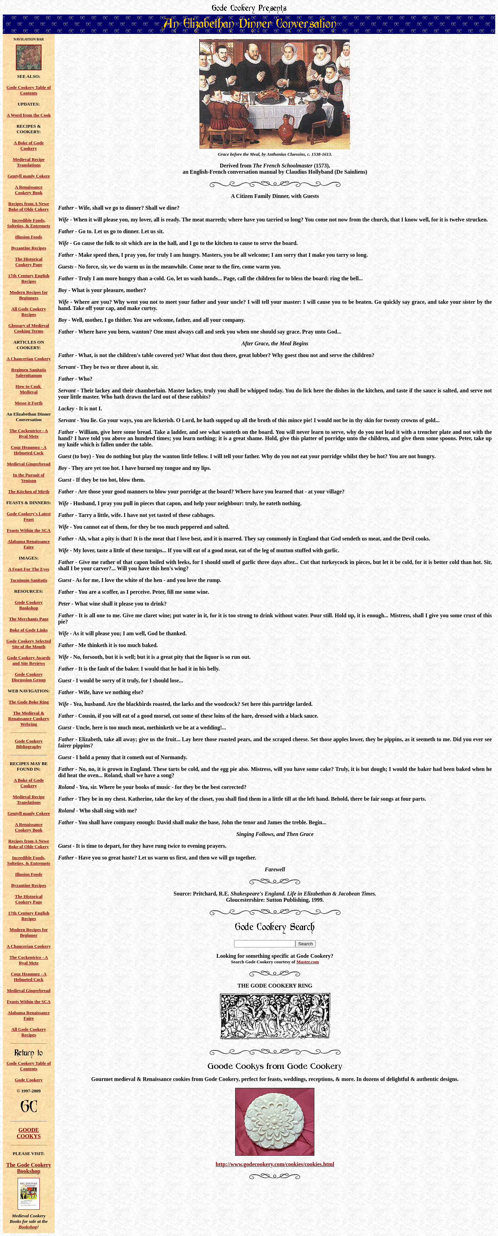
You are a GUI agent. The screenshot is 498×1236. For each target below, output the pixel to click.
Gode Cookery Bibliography (29, 743)
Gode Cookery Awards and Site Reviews (28, 660)
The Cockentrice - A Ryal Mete (28, 433)
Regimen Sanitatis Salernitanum (28, 372)
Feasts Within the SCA (28, 530)
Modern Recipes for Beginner (29, 932)
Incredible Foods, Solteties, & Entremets (28, 223)
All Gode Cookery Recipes (28, 311)
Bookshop (28, 1226)
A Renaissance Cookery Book (29, 189)
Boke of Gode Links (29, 630)
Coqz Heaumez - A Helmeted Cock (29, 450)
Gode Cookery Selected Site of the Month (28, 643)
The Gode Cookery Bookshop (28, 1168)
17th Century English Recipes (28, 278)
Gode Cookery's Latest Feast (28, 516)
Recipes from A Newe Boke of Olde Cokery (28, 206)
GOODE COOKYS (28, 1133)
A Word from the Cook (28, 115)
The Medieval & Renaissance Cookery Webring (28, 718)
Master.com (307, 961)
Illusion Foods (28, 236)
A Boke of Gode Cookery (28, 145)
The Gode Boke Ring (29, 702)
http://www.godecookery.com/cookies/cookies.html (275, 1164)
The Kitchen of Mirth (28, 491)
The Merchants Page (29, 618)
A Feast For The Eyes (28, 569)
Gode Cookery (29, 1079)
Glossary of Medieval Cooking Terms (28, 328)
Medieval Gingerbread (28, 463)
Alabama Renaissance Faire (29, 544)
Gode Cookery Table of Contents (29, 90)
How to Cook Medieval (29, 389)
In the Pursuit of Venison (28, 477)
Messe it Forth (29, 403)
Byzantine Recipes (28, 248)
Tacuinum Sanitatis (28, 580)
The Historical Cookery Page (29, 261)
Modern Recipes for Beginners (29, 295)
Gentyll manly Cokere (29, 176)
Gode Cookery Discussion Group (29, 677)
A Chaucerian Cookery (29, 358)
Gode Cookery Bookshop (29, 605)
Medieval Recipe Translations (29, 162)
